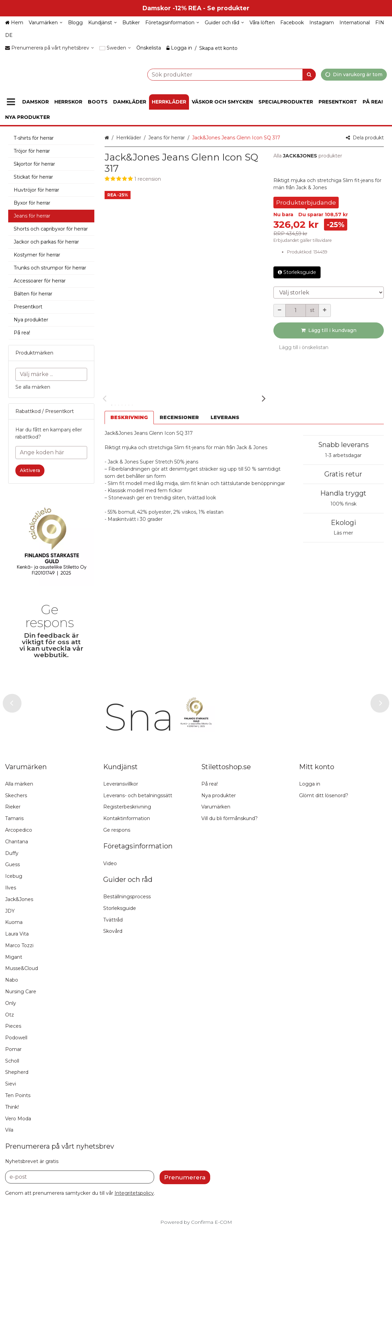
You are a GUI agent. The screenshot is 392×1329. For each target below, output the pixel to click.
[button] (184, 179)
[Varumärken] (45, 22)
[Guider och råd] (224, 22)
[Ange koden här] (51, 452)
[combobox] (214, 74)
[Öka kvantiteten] (325, 310)
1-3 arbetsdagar (343, 455)
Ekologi (343, 522)
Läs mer (343, 533)
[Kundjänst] (102, 22)
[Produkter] (10, 102)
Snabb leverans (343, 445)
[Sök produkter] (214, 74)
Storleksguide (297, 272)
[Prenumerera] (185, 1275)
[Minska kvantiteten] (279, 310)
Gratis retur (343, 474)
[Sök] (309, 74)
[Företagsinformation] (172, 22)
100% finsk (343, 504)
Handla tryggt (343, 493)
